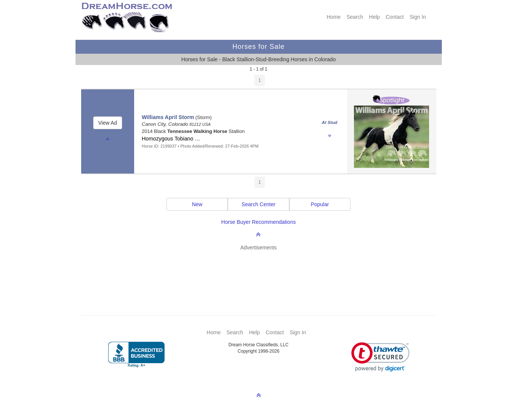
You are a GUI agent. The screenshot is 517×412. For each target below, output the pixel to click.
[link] (380, 357)
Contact (394, 17)
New (197, 204)
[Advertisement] (262, 272)
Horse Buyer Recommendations (258, 222)
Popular (320, 204)
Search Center (258, 204)
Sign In (418, 17)
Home (333, 17)
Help (374, 17)
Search (354, 17)
